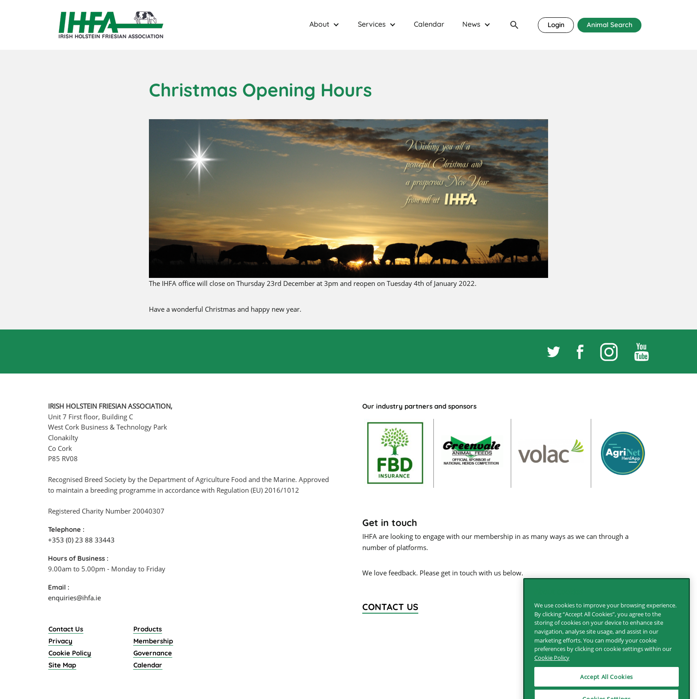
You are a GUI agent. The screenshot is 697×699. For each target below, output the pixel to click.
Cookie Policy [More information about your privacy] (551, 685)
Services (372, 24)
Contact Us (65, 629)
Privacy (60, 641)
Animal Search (610, 24)
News (471, 24)
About (319, 24)
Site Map (62, 665)
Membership (153, 641)
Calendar (429, 24)
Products (147, 629)
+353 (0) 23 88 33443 (81, 539)
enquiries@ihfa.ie (74, 597)
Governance (152, 653)
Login (556, 24)
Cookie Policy (69, 653)
